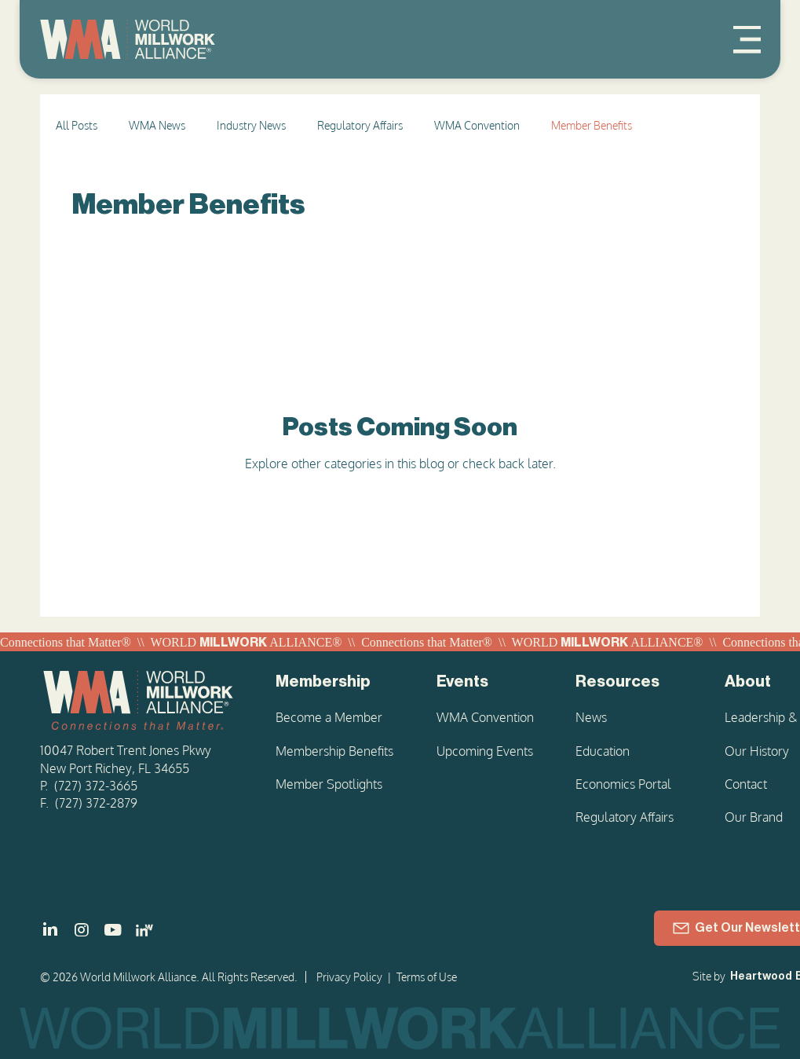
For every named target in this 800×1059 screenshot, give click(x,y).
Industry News (251, 125)
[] (81, 930)
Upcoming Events (485, 751)
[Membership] (336, 682)
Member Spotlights (329, 784)
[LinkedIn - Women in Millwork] (144, 930)
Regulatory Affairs (360, 125)
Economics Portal (623, 784)
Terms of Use (426, 977)
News (591, 717)
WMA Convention (477, 125)
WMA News (157, 125)
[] (113, 930)
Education (602, 751)
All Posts (76, 125)
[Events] (486, 682)
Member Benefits (591, 125)
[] (50, 930)
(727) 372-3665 (95, 785)
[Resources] (630, 682)
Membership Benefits (334, 751)
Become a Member (329, 717)
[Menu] (747, 39)
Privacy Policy (349, 977)
